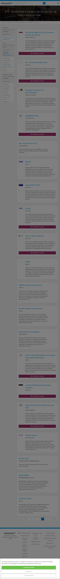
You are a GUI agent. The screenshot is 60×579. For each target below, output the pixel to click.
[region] (30, 568)
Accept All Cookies (28, 567)
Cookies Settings (28, 575)
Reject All (28, 571)
